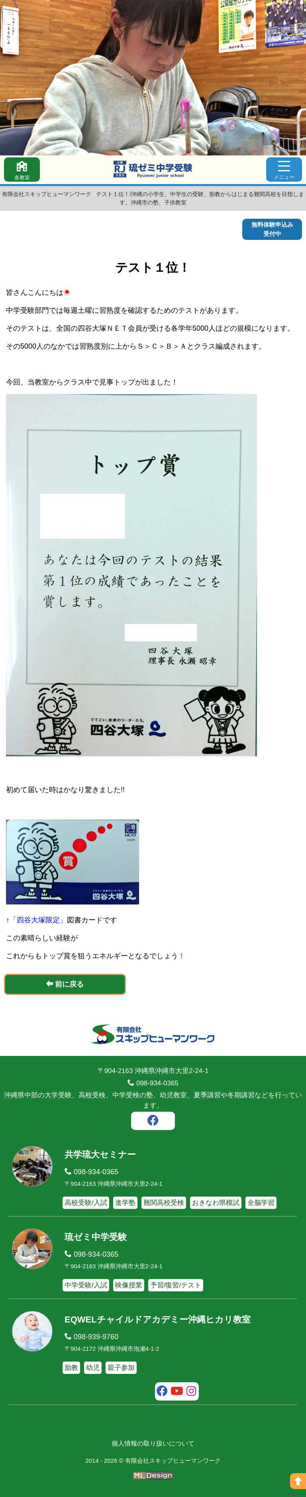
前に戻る (65, 984)
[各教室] (22, 169)
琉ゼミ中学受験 (96, 1237)
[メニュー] (284, 169)
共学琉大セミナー (100, 1155)
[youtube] (177, 1392)
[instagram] (191, 1392)
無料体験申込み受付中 (272, 229)
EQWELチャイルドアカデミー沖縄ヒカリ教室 (158, 1319)
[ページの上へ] (298, 1481)
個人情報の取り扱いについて (153, 1443)
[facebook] (153, 1121)
